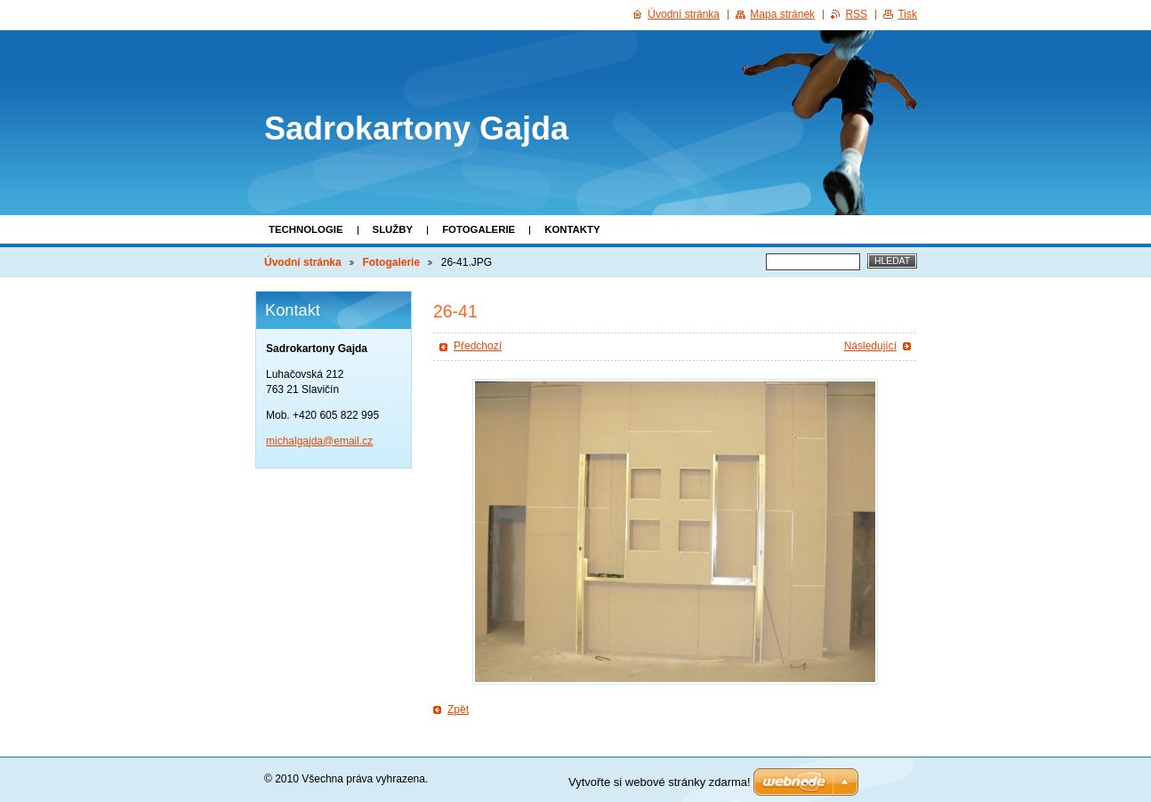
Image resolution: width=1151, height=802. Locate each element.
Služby (393, 229)
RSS (856, 14)
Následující (870, 346)
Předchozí (478, 346)
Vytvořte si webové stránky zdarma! (659, 782)
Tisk (907, 14)
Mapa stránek (782, 14)
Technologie (306, 229)
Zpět (458, 709)
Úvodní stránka (303, 262)
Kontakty (572, 229)
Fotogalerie (478, 229)
